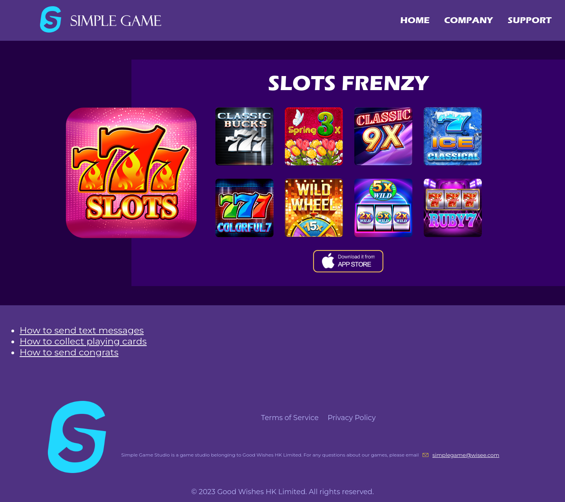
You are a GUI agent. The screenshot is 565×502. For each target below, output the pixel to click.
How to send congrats (69, 352)
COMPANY (468, 20)
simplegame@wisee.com (465, 455)
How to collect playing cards (83, 341)
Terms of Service (291, 417)
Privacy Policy (351, 417)
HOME (415, 20)
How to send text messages (82, 330)
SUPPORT (530, 20)
